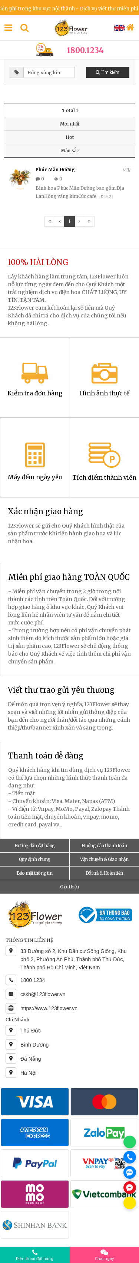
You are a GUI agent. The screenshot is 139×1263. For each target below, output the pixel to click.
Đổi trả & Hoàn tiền (104, 873)
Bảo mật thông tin (34, 873)
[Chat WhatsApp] (129, 1142)
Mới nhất (69, 124)
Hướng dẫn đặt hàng (34, 845)
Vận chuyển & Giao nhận (104, 859)
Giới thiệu (69, 887)
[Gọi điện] (129, 1157)
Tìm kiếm (107, 72)
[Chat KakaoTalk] (129, 1203)
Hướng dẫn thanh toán (104, 845)
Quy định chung (34, 859)
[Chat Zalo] (129, 1172)
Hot (70, 137)
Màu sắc (70, 150)
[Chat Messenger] (129, 1187)
